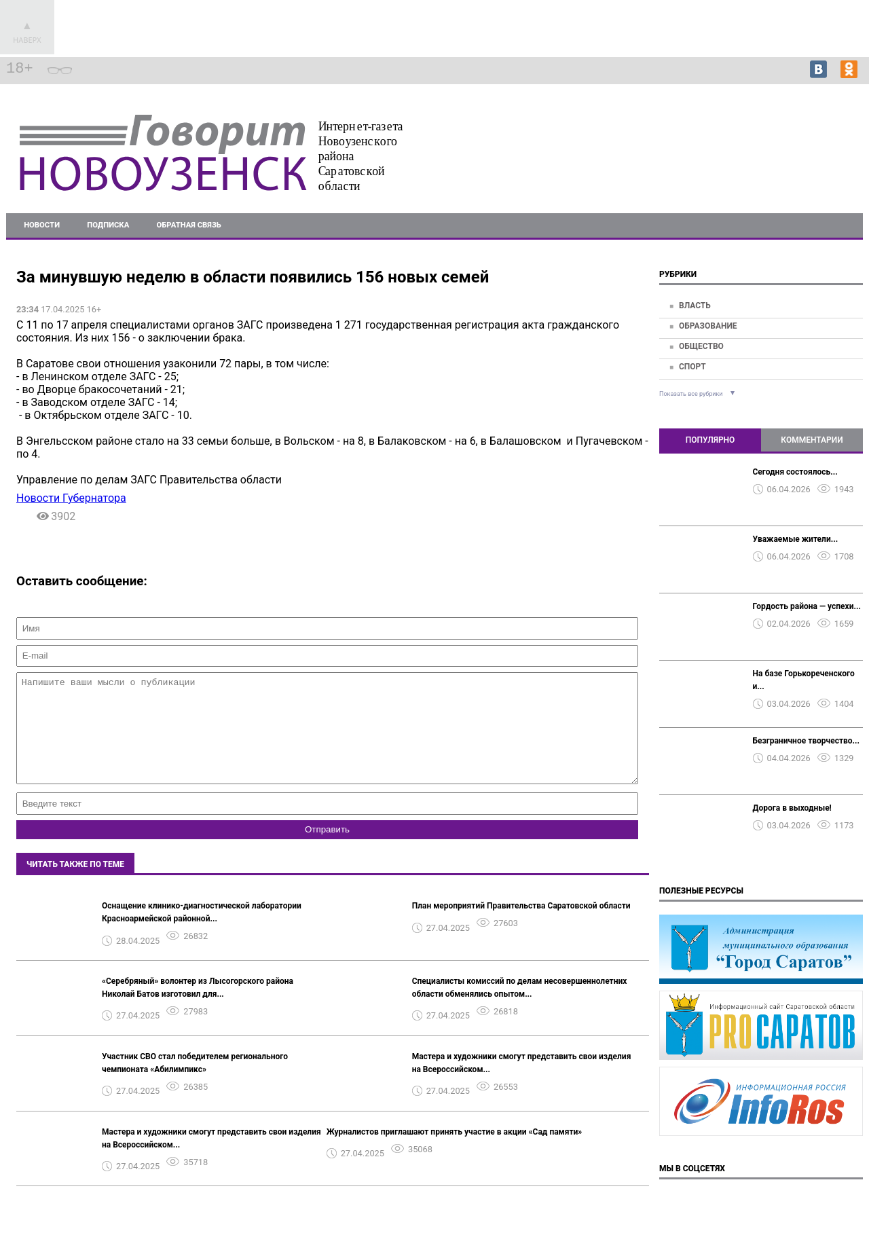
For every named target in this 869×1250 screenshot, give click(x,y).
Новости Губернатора (71, 498)
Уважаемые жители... (795, 539)
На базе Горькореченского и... (804, 680)
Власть (695, 305)
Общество (701, 346)
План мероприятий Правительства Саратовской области (521, 926)
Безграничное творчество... (806, 741)
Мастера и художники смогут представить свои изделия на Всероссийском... (521, 1083)
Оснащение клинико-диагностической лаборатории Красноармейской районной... (201, 932)
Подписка (108, 225)
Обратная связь (189, 225)
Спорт (692, 366)
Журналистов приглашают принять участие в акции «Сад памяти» (455, 1152)
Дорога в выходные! (792, 808)
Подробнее (828, 153)
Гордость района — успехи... (807, 606)
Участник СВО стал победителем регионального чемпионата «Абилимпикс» (195, 1083)
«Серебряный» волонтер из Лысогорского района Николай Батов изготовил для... (197, 1008)
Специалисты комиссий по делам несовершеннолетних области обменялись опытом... (519, 1008)
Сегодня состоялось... (795, 472)
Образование (708, 326)
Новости (42, 225)
